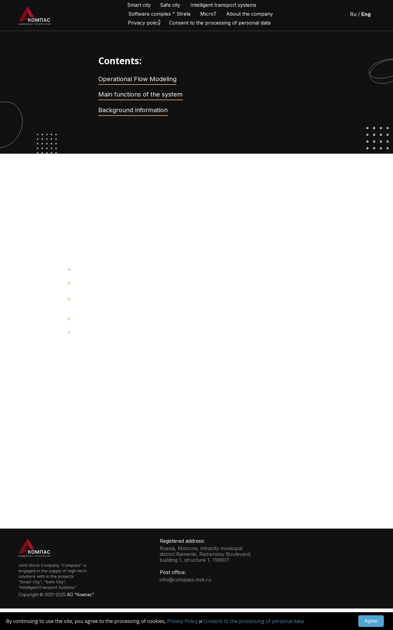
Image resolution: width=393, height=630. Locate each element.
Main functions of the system (140, 94)
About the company (249, 14)
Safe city (170, 5)
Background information (133, 110)
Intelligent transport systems (223, 5)
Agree (371, 621)
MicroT (208, 14)
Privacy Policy (182, 621)
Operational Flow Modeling (137, 79)
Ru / (360, 14)
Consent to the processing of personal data (253, 621)
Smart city (139, 5)
